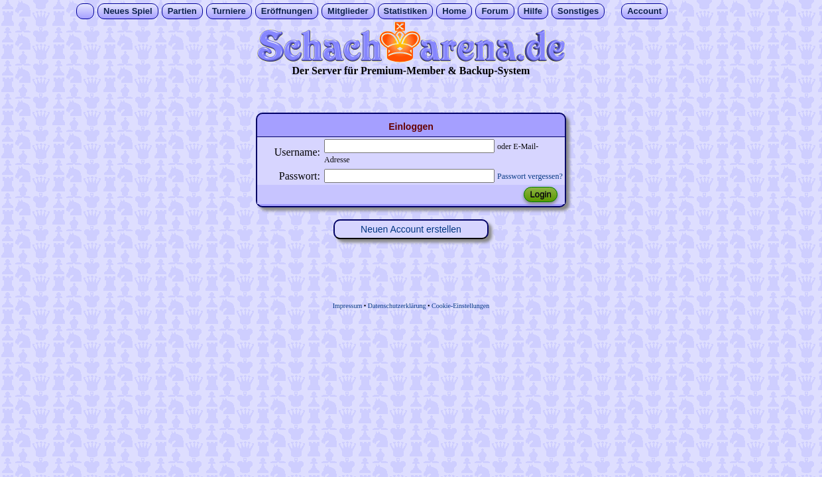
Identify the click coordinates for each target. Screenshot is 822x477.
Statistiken (406, 11)
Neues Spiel (127, 11)
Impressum (347, 305)
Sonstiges (578, 11)
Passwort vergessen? (530, 176)
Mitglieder (347, 11)
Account (644, 11)
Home (454, 11)
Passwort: (299, 176)
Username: (297, 152)
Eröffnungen (286, 11)
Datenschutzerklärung (397, 305)
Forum (494, 11)
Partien (182, 11)
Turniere (229, 11)
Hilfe (533, 11)
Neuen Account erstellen (411, 229)
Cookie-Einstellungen (460, 305)
